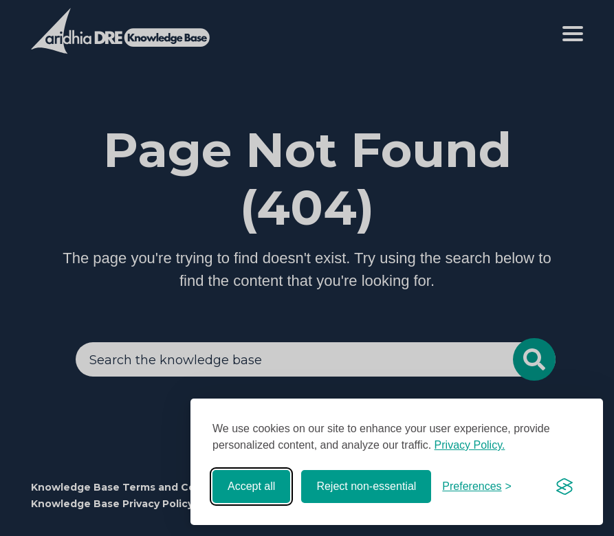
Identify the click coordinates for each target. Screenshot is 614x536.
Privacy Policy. (470, 445)
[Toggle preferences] (477, 486)
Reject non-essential (366, 486)
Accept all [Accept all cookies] (251, 486)
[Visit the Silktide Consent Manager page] (564, 486)
